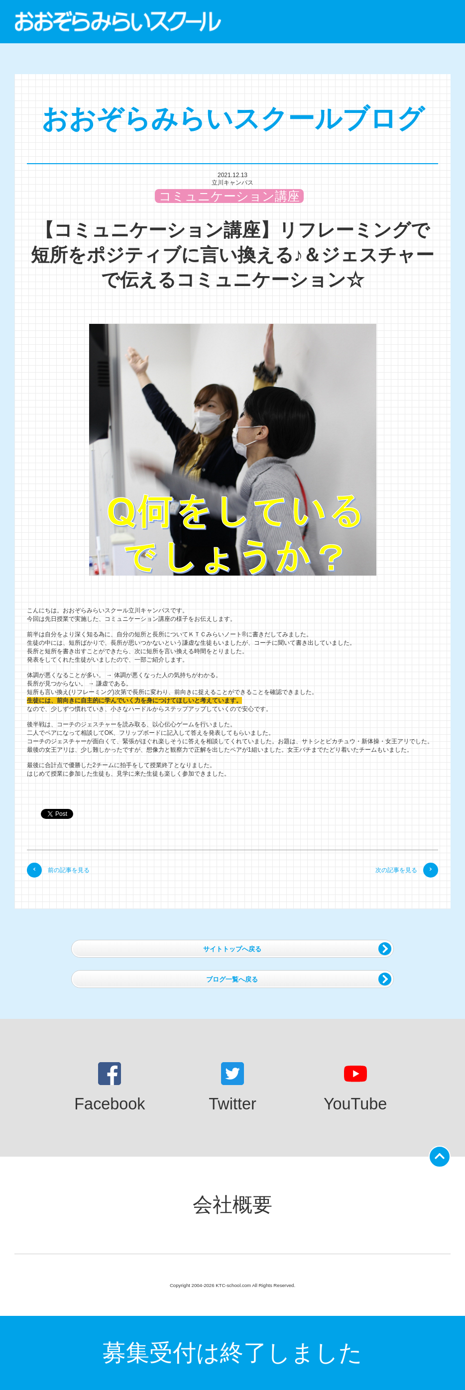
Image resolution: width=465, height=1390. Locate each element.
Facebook (109, 1087)
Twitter (232, 1087)
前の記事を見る (58, 870)
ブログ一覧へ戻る (298, 979)
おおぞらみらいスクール (118, 21)
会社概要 (232, 1204)
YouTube (355, 1087)
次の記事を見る (406, 870)
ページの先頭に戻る (441, 1153)
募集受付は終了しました (232, 1352)
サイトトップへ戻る (297, 948)
